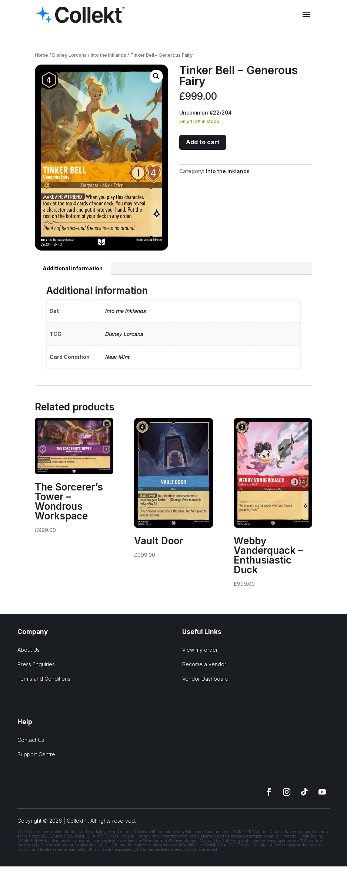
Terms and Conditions (43, 679)
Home (41, 55)
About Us (28, 650)
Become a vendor (204, 664)
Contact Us (30, 740)
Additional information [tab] (73, 268)
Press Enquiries (36, 664)
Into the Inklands (108, 55)
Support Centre (36, 754)
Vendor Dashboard (205, 679)
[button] (156, 76)
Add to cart (203, 142)
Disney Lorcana (69, 55)
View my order (200, 650)
